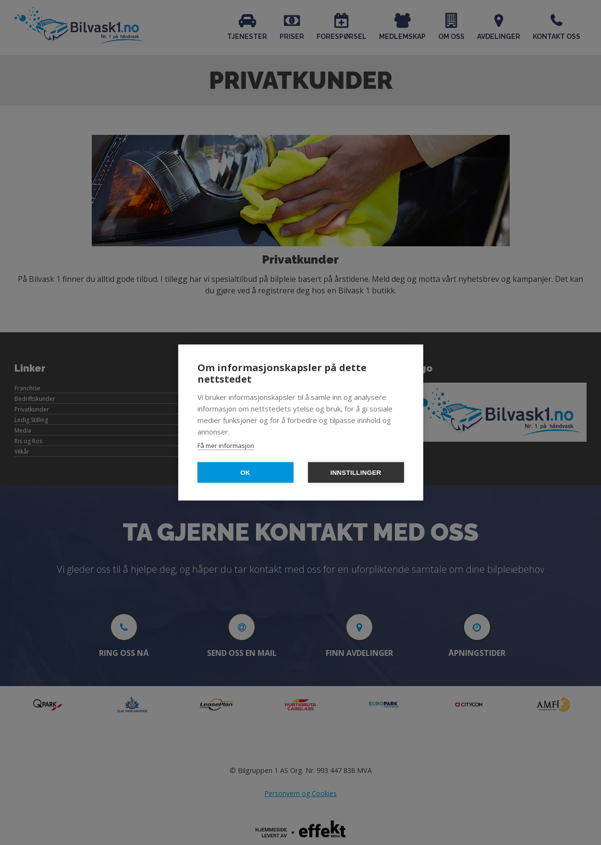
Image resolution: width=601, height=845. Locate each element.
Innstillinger (355, 472)
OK (245, 472)
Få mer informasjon (225, 445)
